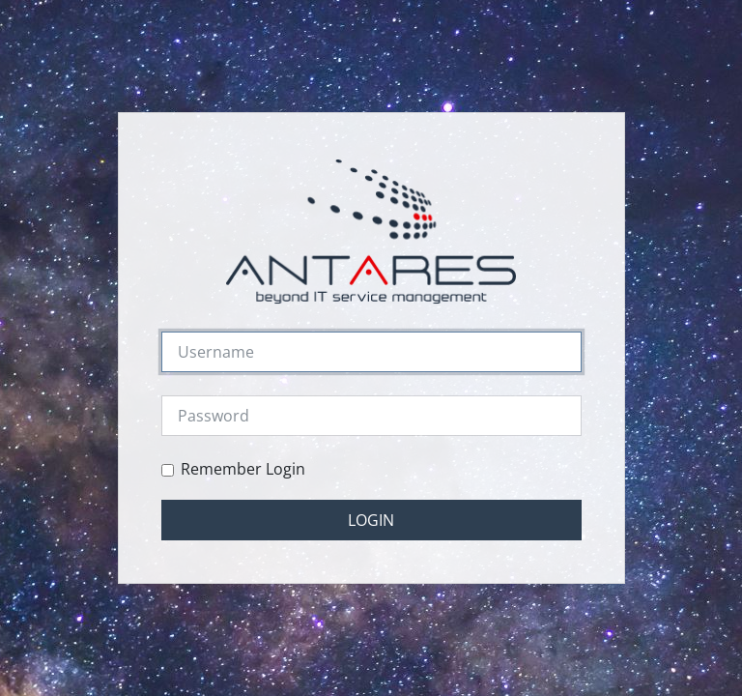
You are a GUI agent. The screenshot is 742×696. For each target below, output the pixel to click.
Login (371, 520)
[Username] (371, 352)
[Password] (371, 415)
